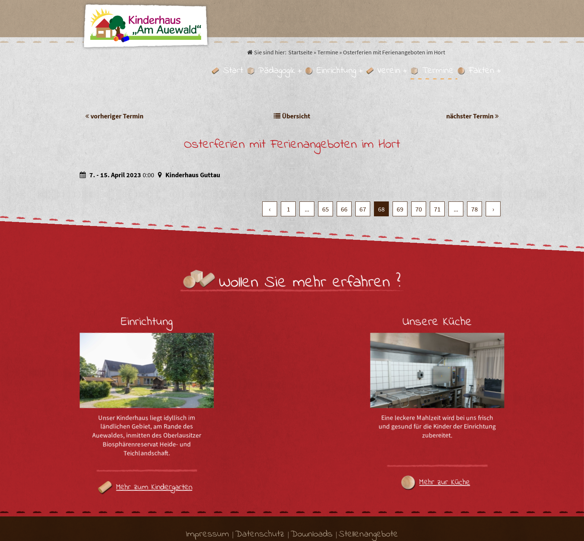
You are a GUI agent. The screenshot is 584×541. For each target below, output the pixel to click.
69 (400, 171)
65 (325, 171)
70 (418, 171)
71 (437, 171)
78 (474, 171)
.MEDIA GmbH (369, 526)
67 (362, 171)
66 (344, 171)
